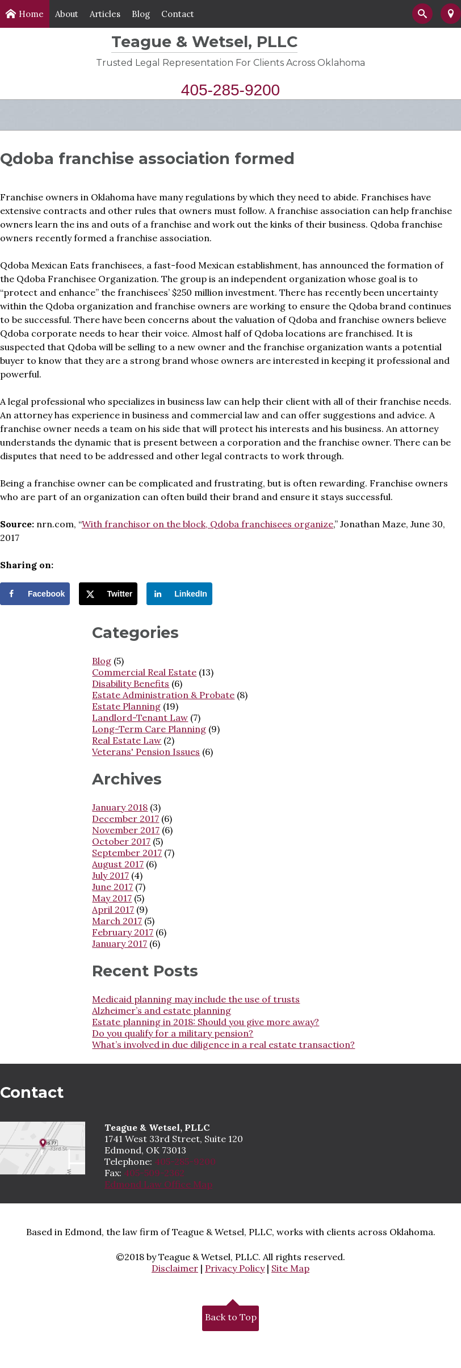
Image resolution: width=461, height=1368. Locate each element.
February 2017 (122, 932)
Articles (105, 14)
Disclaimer (175, 1268)
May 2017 (112, 898)
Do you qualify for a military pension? (172, 1033)
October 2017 (121, 841)
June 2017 (112, 886)
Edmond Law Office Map (158, 1184)
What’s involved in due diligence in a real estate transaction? (223, 1044)
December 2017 (125, 818)
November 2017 (126, 830)
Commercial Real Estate (144, 672)
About (66, 14)
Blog (141, 14)
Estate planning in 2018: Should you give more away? (205, 1021)
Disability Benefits (130, 683)
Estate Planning (126, 706)
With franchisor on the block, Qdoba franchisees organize (207, 524)
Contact (177, 14)
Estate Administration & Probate (163, 694)
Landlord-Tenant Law (140, 717)
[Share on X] (108, 593)
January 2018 (120, 807)
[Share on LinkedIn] (179, 593)
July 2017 (110, 875)
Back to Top (231, 1315)
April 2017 (113, 909)
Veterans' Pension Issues (146, 751)
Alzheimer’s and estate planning (161, 1010)
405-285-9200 (230, 90)
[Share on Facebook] (35, 593)
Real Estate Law (126, 740)
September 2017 (127, 852)
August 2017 (118, 864)
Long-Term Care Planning (149, 729)
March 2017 (117, 920)
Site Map (290, 1268)
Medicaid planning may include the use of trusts (196, 999)
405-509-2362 (154, 1172)
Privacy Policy (235, 1268)
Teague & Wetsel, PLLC (204, 41)
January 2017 (119, 943)
